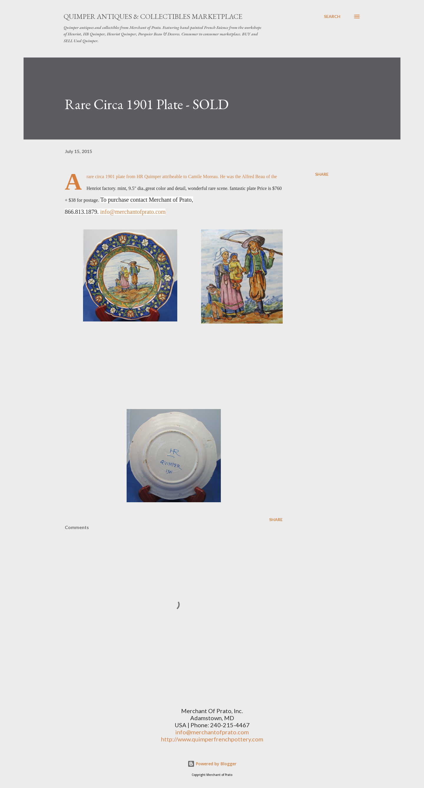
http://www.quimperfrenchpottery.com (212, 739)
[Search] (332, 16)
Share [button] (322, 174)
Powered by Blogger (212, 763)
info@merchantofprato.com (132, 212)
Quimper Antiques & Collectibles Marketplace (153, 16)
